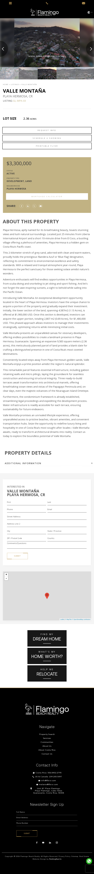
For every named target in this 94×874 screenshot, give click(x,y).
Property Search (47, 734)
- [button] (6, 578)
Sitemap (74, 856)
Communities (47, 742)
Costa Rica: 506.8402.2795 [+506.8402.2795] (49, 773)
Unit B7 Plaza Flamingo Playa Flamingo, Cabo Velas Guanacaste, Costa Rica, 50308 (48, 791)
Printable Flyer (47, 146)
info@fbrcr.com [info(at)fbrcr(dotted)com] (48, 781)
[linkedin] (50, 842)
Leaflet (62, 619)
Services (47, 738)
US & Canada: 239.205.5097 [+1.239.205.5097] (48, 777)
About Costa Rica (46, 750)
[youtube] (43, 842)
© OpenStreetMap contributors (81, 619)
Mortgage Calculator (47, 196)
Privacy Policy (64, 856)
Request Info (47, 130)
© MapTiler (68, 619)
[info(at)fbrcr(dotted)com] (83, 3)
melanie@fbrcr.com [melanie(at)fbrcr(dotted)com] (48, 785)
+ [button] (6, 575)
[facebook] (36, 842)
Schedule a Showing (47, 138)
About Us (47, 746)
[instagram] (57, 842)
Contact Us (47, 754)
